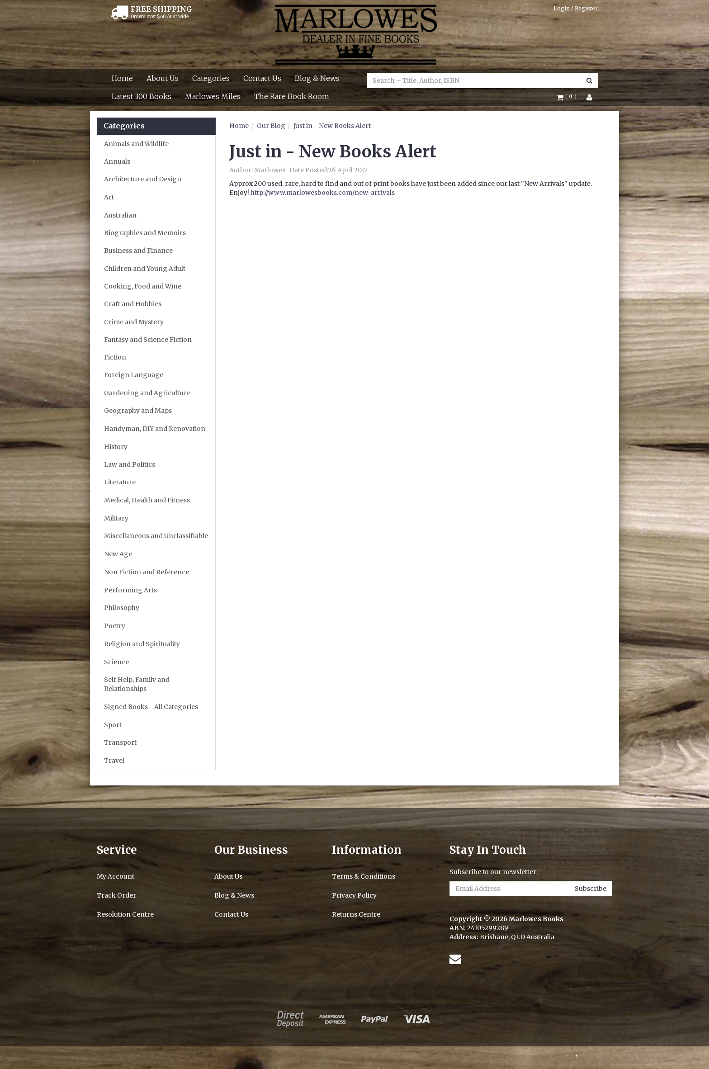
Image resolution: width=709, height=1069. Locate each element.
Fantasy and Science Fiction (148, 340)
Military (116, 518)
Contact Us (262, 78)
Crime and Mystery (134, 322)
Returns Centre (356, 914)
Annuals (117, 161)
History (116, 447)
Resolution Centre (125, 914)
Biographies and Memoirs (145, 233)
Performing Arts (130, 590)
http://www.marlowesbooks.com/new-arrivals (323, 193)
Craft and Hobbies (132, 304)
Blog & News (317, 78)
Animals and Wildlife (136, 144)
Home (122, 78)
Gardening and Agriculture (147, 393)
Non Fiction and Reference (146, 572)
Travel (114, 761)
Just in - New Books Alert (332, 126)
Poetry (114, 626)
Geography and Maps (138, 411)
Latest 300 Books (141, 96)
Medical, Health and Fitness (147, 500)
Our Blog (271, 126)
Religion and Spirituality (142, 644)
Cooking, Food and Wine (142, 286)
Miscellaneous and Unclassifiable (156, 536)
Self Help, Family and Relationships (137, 684)
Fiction (115, 357)
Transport (120, 742)
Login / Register (575, 8)
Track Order (116, 895)
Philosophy (121, 608)
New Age (118, 554)
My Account (115, 876)
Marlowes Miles (213, 96)
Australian (120, 215)
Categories (211, 78)
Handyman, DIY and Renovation (154, 429)
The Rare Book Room (291, 96)
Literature (120, 482)
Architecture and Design (142, 179)
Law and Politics (129, 464)
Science (116, 662)
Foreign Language (133, 375)
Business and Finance (138, 250)
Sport (113, 725)
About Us (163, 78)
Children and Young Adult (144, 269)
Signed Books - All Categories (151, 707)
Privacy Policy (354, 895)
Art (109, 197)
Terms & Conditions (363, 876)
